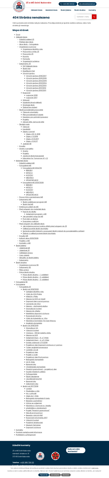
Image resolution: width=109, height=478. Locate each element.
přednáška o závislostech (36, 408)
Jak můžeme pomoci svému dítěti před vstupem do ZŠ (45, 226)
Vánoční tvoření (32, 330)
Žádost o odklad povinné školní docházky (39, 233)
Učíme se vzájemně (34, 403)
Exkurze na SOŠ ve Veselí (35, 299)
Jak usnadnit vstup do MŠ (33, 216)
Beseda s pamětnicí (34, 401)
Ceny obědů (24, 255)
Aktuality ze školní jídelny (29, 258)
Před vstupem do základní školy (31, 224)
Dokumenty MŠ (25, 199)
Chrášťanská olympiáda (35, 367)
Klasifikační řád (29, 71)
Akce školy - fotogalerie (28, 44)
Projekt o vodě (32, 355)
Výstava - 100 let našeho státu (38, 333)
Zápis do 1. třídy (32, 396)
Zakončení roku (32, 384)
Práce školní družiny (27, 272)
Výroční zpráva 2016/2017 (36, 76)
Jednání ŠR (27, 144)
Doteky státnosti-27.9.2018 (36, 343)
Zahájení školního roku (35, 292)
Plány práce (24, 270)
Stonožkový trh (32, 328)
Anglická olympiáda (34, 323)
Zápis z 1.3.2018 (32, 136)
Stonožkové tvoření (34, 309)
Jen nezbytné (55, 475)
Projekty (26, 119)
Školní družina (79, 10)
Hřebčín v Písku (32, 296)
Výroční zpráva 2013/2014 (36, 83)
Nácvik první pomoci (34, 413)
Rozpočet (26, 93)
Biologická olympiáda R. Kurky (38, 398)
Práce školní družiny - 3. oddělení (36, 279)
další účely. (95, 468)
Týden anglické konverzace (37, 347)
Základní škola (36, 10)
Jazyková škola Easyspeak (33, 156)
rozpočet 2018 (31, 95)
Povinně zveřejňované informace (29, 432)
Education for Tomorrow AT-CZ (35, 158)
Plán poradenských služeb (33, 115)
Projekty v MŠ (24, 241)
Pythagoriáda (31, 374)
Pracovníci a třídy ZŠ (31, 52)
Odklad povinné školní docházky (35, 229)
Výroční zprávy (29, 73)
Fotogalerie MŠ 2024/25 (32, 168)
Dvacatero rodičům (31, 221)
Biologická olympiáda (34, 359)
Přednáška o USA (32, 391)
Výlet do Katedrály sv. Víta (36, 318)
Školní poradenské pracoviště (31, 110)
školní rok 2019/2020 (31, 289)
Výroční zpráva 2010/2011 (36, 90)
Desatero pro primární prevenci (35, 117)
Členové (26, 127)
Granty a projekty (26, 149)
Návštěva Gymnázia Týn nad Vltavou (41, 321)
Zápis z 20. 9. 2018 (33, 134)
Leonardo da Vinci (33, 304)
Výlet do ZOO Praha (34, 294)
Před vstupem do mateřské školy (32, 209)
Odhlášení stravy (26, 253)
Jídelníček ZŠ (24, 250)
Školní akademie (32, 376)
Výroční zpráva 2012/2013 (36, 85)
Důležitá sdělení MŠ (27, 163)
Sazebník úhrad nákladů (32, 102)
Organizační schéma (31, 61)
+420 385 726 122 (27, 462)
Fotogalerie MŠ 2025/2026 (33, 182)
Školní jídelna (66, 10)
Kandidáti (26, 129)
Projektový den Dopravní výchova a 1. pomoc (44, 345)
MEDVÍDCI (30, 178)
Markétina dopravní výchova (37, 313)
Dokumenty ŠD (25, 267)
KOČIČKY (29, 175)
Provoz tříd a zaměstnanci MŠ (31, 197)
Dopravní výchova (33, 427)
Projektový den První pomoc (37, 357)
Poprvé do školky (29, 212)
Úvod (26, 10)
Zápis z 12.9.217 (32, 141)
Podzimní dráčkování (34, 423)
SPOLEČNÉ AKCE (32, 180)
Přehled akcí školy (26, 42)
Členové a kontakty (30, 112)
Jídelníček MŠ (24, 248)
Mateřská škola (51, 10)
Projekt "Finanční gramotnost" (38, 410)
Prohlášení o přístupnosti (26, 435)
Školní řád (26, 68)
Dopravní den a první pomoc (37, 301)
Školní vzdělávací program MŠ (35, 202)
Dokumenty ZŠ (25, 64)
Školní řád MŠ (28, 204)
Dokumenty (23, 260)
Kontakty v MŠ (25, 243)
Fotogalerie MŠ (25, 165)
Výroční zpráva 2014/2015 (36, 81)
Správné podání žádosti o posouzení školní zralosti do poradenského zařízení (53, 231)
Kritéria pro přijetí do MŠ (28, 207)
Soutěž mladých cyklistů (35, 372)
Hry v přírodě (31, 393)
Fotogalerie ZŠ (25, 287)
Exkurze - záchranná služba (37, 306)
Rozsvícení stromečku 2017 (36, 418)
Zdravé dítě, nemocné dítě (33, 122)
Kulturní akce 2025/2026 (28, 238)
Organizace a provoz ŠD (29, 265)
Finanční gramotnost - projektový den (41, 369)
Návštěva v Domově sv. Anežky (38, 406)
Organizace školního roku (33, 49)
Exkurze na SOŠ (32, 335)
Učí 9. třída (30, 362)
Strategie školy (29, 105)
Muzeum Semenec (33, 425)
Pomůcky (26, 59)
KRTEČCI (29, 173)
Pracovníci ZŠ (28, 54)
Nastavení (67, 475)
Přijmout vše (43, 475)
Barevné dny (31, 364)
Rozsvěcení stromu (33, 316)
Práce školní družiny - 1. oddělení (35, 275)
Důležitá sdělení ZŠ (26, 39)
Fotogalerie (20, 284)
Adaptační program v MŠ (36, 214)
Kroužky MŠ (23, 236)
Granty (25, 151)
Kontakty (92, 10)
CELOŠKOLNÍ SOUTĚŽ (34, 379)
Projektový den (32, 352)
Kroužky (22, 146)
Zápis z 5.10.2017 (32, 139)
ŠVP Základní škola (30, 66)
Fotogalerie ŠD (22, 282)
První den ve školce (30, 219)
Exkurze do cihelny (33, 311)
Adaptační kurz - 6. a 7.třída (37, 338)
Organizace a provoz (27, 47)
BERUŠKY (29, 170)
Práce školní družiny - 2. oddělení (36, 277)
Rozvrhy (26, 56)
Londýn (29, 389)
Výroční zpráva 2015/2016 (36, 78)
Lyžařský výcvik (32, 350)
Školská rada (24, 124)
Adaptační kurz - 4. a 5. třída (37, 340)
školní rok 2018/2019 (30, 326)
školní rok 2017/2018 (30, 386)
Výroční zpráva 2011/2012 (36, 88)
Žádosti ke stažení (30, 107)
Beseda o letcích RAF (34, 415)
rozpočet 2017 (31, 98)
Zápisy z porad (29, 132)
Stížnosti (26, 100)
